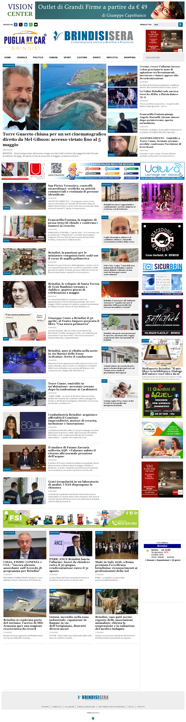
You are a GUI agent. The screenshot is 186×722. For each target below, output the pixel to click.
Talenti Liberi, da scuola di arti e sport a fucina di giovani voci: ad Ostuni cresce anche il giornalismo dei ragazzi (119, 369)
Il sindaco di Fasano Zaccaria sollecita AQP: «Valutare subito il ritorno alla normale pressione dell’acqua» (72, 452)
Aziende (105, 348)
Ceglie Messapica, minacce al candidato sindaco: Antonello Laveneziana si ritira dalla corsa (119, 239)
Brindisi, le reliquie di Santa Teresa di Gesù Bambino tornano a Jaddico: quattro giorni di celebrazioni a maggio (73, 288)
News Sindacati (9, 533)
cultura (82, 57)
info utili (112, 57)
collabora (69, 707)
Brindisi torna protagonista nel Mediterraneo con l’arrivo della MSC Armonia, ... (23, 637)
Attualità (112, 107)
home (7, 57)
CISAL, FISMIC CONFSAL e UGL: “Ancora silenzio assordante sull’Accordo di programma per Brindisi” (22, 566)
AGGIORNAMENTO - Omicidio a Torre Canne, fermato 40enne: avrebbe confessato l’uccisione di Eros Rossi (160, 143)
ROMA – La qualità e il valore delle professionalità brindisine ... (110, 579)
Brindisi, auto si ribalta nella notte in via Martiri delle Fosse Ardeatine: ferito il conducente (73, 353)
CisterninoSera (8, 65)
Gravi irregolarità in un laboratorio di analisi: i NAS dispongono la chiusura (73, 484)
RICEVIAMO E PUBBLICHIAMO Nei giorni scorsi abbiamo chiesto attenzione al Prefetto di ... (23, 579)
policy (131, 707)
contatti (141, 707)
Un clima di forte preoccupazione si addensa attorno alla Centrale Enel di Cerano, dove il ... (159, 86)
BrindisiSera (54, 533)
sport (67, 57)
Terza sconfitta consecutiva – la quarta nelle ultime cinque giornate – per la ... (159, 105)
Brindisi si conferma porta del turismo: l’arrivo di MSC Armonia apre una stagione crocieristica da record (23, 624)
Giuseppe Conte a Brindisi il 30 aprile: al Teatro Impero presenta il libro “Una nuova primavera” (73, 321)
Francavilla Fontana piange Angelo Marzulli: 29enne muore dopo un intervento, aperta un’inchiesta (159, 119)
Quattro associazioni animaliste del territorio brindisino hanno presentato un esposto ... (115, 637)
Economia (105, 250)
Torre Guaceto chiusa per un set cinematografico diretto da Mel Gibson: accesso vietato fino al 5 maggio (54, 140)
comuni (53, 57)
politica (38, 57)
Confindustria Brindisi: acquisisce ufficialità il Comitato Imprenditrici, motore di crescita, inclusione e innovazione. (72, 419)
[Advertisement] (38, 683)
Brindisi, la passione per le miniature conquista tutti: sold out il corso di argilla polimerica (73, 255)
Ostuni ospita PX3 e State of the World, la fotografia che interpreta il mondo (119, 403)
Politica (6, 241)
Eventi (97, 57)
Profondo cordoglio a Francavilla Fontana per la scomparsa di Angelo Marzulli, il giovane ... (160, 131)
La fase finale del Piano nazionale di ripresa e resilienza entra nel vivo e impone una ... (69, 579)
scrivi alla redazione (86, 707)
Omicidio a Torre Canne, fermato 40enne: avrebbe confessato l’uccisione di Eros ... (158, 155)
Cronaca (111, 131)
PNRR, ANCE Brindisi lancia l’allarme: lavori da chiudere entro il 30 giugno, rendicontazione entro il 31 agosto (69, 565)
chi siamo (45, 707)
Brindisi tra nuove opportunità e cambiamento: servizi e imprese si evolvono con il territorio (120, 207)
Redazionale (106, 185)
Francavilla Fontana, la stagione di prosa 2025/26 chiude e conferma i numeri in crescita (73, 223)
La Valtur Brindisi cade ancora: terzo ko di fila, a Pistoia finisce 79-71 (159, 94)
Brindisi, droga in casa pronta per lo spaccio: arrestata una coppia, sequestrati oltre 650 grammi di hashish (120, 336)
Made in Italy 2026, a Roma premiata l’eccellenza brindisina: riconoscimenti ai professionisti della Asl (116, 566)
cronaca (22, 57)
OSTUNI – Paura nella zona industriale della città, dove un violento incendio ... (70, 637)
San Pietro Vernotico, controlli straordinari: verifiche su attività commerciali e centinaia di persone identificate (73, 190)
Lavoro (111, 85)
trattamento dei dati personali (111, 707)
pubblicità (56, 707)
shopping (130, 57)
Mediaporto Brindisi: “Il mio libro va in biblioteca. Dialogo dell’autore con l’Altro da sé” (162, 371)
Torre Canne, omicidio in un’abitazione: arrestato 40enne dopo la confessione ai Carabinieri (72, 386)
